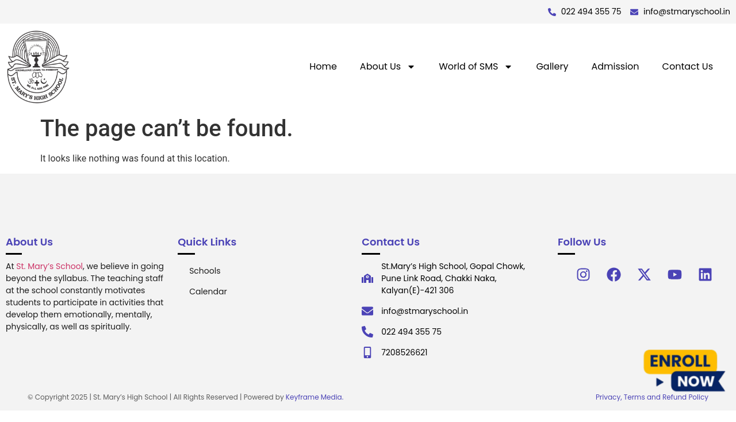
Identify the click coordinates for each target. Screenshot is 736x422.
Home (323, 66)
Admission (615, 66)
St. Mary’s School (49, 266)
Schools (204, 271)
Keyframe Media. (314, 397)
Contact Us (687, 66)
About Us (388, 66)
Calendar (208, 291)
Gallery (552, 66)
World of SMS (476, 66)
